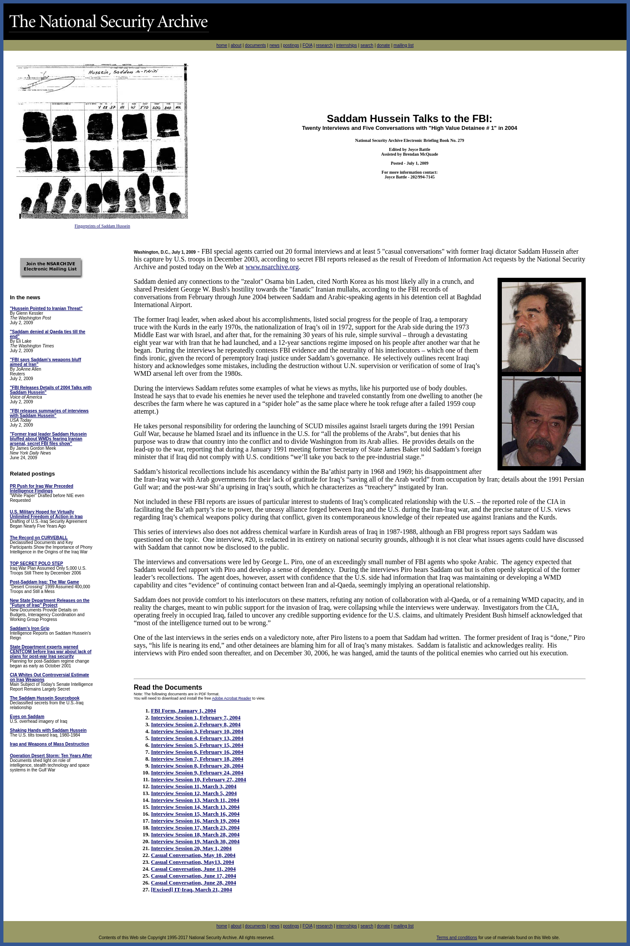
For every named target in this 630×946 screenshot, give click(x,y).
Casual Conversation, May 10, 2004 (193, 855)
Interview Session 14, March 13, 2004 (195, 807)
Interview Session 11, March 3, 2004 (194, 786)
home (221, 45)
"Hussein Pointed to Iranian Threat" (46, 308)
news (275, 45)
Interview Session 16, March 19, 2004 (195, 820)
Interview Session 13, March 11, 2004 (195, 800)
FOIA (308, 45)
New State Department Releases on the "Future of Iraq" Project (49, 603)
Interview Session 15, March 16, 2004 (195, 814)
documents (255, 45)
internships (346, 45)
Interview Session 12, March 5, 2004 (194, 793)
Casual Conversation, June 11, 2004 (193, 869)
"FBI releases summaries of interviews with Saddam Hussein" (49, 413)
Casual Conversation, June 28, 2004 (193, 882)
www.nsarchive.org (272, 266)
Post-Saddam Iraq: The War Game (44, 582)
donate (383, 45)
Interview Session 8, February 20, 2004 (197, 765)
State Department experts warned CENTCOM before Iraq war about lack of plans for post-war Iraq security (50, 652)
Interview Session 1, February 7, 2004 (195, 717)
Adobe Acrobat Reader (231, 698)
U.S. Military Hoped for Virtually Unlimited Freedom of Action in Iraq (46, 514)
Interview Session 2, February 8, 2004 (195, 724)
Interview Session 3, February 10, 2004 (197, 731)
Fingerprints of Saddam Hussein (102, 226)
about (235, 45)
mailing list (403, 45)
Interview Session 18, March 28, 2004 (195, 834)
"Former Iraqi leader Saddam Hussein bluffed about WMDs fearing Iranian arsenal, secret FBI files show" (48, 439)
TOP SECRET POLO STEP (36, 563)
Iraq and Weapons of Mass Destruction (49, 744)
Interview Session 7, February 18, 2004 (197, 759)
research (324, 45)
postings (291, 45)
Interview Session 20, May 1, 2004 (191, 848)
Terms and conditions (456, 937)
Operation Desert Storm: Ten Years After (51, 755)
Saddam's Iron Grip (29, 628)
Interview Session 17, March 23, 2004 (195, 827)
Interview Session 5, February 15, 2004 (197, 745)
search (366, 45)
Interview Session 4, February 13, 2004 (197, 738)
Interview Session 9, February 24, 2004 (197, 772)
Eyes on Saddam (27, 716)
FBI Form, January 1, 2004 (183, 710)
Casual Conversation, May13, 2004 (192, 862)
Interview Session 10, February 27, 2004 (198, 779)
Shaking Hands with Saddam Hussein (48, 730)
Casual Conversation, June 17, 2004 (193, 875)
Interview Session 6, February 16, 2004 (197, 752)
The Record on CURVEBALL (39, 537)
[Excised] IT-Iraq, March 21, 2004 (191, 889)
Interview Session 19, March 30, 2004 (195, 841)
